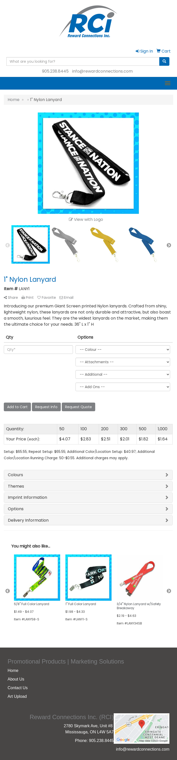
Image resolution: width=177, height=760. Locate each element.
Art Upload (17, 696)
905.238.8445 (55, 71)
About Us (16, 679)
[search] (164, 61)
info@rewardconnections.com (102, 71)
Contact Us (18, 688)
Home (13, 670)
